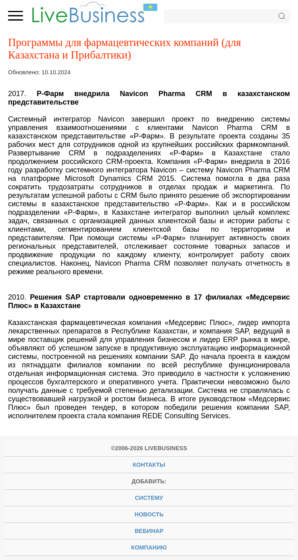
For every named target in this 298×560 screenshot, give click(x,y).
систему (149, 498)
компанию (149, 547)
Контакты (149, 464)
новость (149, 514)
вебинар (149, 531)
